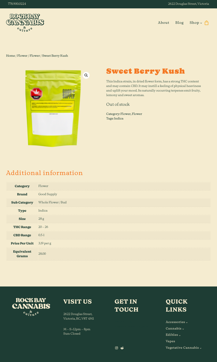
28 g (41, 218)
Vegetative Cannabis (182, 347)
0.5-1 (41, 235)
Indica (118, 118)
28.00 (42, 253)
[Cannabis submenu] (183, 329)
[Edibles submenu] (180, 335)
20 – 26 (43, 227)
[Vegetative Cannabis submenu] (201, 348)
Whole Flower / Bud (52, 202)
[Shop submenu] (201, 23)
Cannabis (173, 328)
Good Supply (47, 194)
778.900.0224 (17, 4)
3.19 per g (44, 243)
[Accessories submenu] (187, 322)
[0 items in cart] (206, 23)
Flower (22, 55)
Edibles (172, 335)
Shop (194, 23)
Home (10, 55)
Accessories (175, 322)
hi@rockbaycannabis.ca (132, 326)
